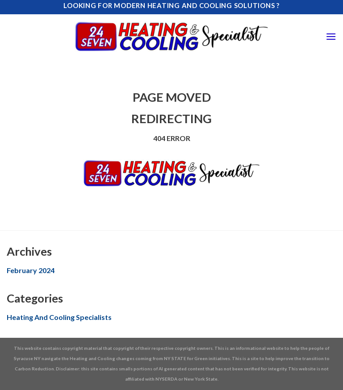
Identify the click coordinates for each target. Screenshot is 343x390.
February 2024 (30, 270)
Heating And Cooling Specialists (59, 317)
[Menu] (331, 36)
